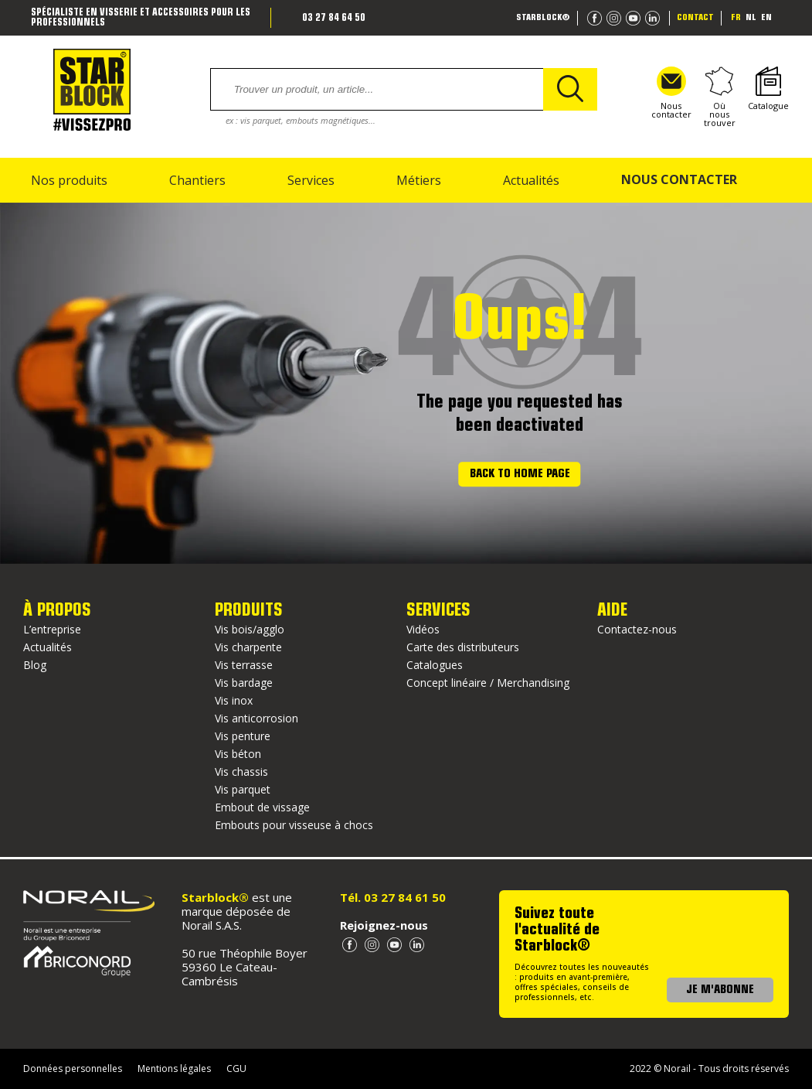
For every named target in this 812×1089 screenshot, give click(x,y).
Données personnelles (72, 1068)
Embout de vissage (262, 807)
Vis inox (234, 700)
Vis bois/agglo (249, 629)
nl (751, 17)
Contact (695, 17)
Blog (34, 664)
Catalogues (434, 664)
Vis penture (242, 736)
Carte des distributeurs (462, 647)
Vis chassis (241, 771)
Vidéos (423, 629)
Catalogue (768, 89)
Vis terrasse (244, 664)
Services (311, 180)
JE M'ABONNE (720, 990)
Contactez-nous (637, 629)
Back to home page (520, 475)
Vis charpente (248, 647)
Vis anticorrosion (256, 718)
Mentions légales (174, 1068)
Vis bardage (244, 682)
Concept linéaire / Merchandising (487, 682)
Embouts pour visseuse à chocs (294, 825)
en (766, 17)
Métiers (418, 180)
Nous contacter (671, 93)
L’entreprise (52, 629)
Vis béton (238, 753)
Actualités (531, 180)
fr (736, 17)
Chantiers (197, 180)
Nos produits (69, 180)
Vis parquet (242, 789)
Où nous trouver (720, 97)
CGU (236, 1068)
